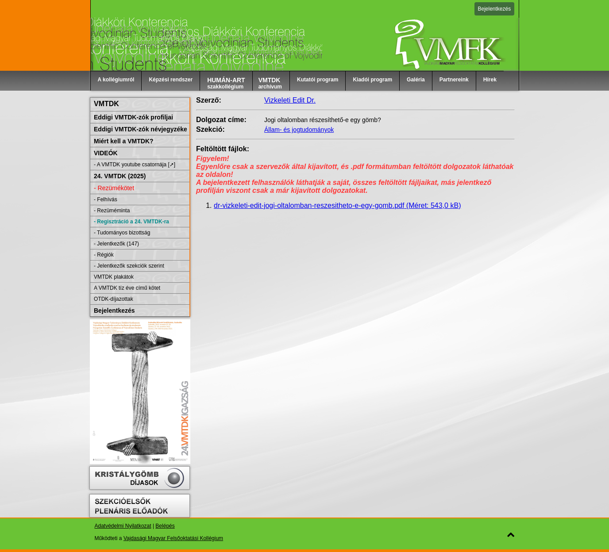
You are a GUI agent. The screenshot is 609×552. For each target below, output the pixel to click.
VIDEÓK (106, 153)
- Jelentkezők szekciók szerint (129, 266)
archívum (270, 83)
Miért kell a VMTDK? (124, 141)
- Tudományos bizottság (122, 233)
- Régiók (104, 255)
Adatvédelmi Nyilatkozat (123, 526)
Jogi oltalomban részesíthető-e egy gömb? (322, 119)
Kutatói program (317, 80)
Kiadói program (372, 80)
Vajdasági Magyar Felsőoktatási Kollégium (173, 538)
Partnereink (454, 80)
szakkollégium (226, 83)
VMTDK (106, 103)
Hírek (490, 80)
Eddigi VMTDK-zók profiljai (133, 117)
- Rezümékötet (114, 188)
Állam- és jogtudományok (299, 129)
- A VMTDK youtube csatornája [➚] (134, 164)
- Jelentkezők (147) (116, 244)
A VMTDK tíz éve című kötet (127, 288)
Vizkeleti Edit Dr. (290, 100)
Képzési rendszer (171, 80)
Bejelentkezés (494, 9)
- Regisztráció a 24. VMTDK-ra (131, 221)
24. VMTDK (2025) (120, 176)
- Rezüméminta (112, 210)
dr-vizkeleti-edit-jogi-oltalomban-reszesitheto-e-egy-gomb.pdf (337, 205)
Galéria (416, 80)
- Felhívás (105, 199)
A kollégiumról (116, 80)
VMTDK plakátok (114, 277)
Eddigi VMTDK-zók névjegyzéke (140, 129)
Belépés (164, 526)
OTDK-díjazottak (113, 299)
